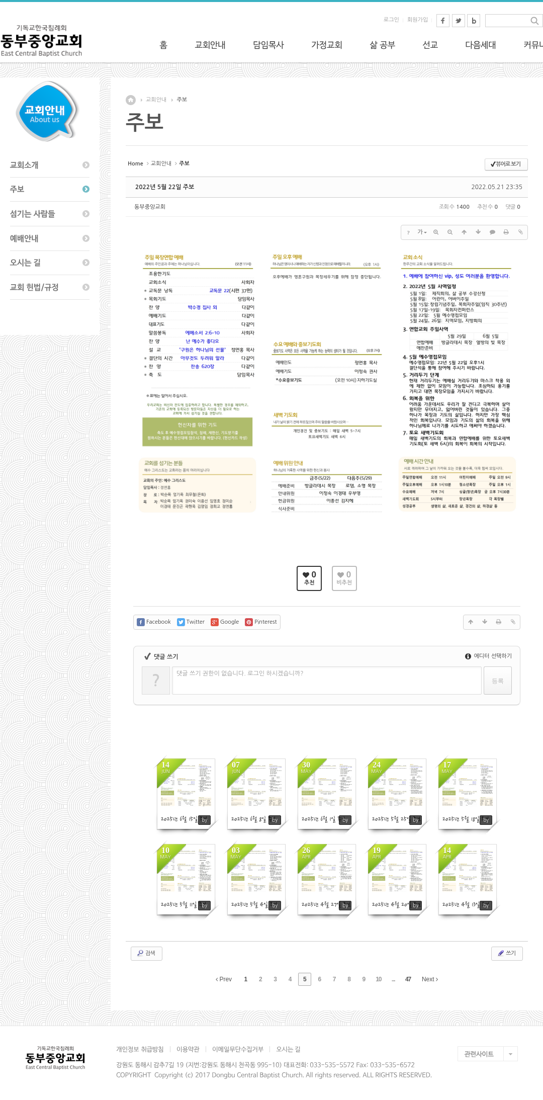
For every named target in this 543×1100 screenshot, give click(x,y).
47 (408, 979)
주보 (181, 100)
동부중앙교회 (149, 207)
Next (430, 979)
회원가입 (417, 20)
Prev (224, 979)
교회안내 (156, 100)
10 (378, 979)
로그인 (391, 20)
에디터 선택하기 (488, 656)
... (393, 979)
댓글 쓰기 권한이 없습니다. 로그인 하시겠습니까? (240, 673)
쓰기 (506, 953)
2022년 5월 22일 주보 (164, 187)
